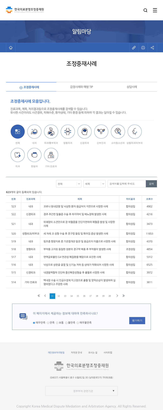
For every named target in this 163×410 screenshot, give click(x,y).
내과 (34, 143)
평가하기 (137, 320)
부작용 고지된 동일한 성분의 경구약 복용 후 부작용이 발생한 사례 (77, 249)
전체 (17, 143)
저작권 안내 (76, 353)
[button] (145, 10)
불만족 (71, 322)
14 (71, 296)
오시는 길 (92, 353)
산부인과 (101, 143)
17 (90, 296)
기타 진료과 (51, 166)
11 (52, 296)
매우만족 (40, 322)
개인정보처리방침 (56, 353)
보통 (61, 322)
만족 (52, 322)
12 (59, 296)
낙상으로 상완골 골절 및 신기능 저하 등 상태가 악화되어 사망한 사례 (78, 264)
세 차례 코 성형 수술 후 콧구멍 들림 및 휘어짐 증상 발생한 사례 (75, 233)
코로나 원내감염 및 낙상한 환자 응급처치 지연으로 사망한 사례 (75, 206)
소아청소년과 (118, 143)
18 (97, 296)
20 (110, 296)
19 (103, 296)
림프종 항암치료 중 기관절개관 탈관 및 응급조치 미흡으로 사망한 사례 (79, 241)
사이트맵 (108, 353)
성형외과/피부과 (135, 143)
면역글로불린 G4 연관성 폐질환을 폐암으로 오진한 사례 (72, 257)
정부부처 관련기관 (83, 391)
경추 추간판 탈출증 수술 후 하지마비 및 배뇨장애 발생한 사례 (74, 214)
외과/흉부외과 (51, 143)
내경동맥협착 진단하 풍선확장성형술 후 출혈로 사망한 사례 (73, 272)
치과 (17, 166)
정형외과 (67, 143)
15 (78, 296)
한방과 (34, 166)
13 (65, 296)
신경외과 (84, 143)
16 (84, 296)
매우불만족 (86, 322)
